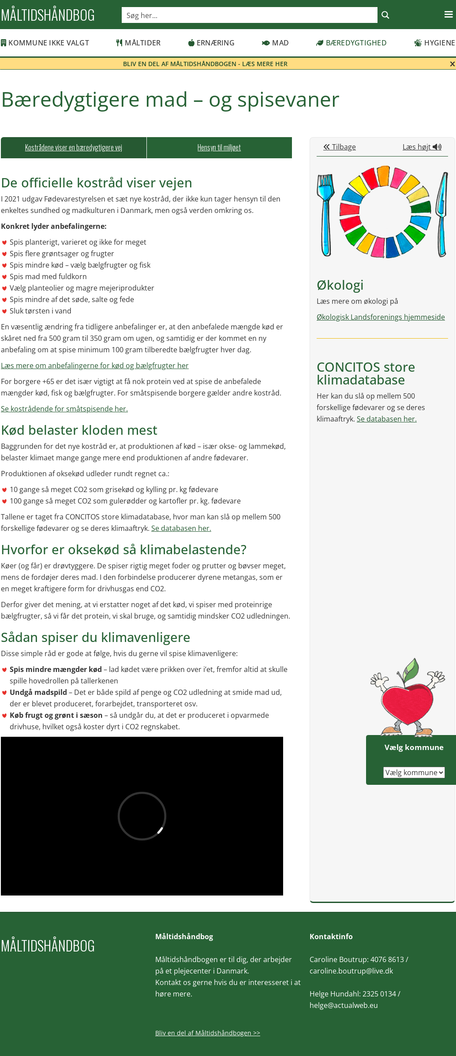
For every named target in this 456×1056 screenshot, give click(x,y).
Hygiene (434, 43)
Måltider (138, 43)
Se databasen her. (181, 528)
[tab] (73, 147)
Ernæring (211, 43)
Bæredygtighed (351, 43)
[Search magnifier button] (385, 15)
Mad (275, 43)
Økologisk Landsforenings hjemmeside (381, 317)
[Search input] (250, 15)
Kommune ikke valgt (45, 43)
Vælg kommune (414, 747)
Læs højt (422, 147)
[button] (448, 14)
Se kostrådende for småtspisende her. (64, 409)
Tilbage (339, 147)
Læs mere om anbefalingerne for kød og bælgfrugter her (95, 365)
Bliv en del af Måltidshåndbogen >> (207, 1033)
